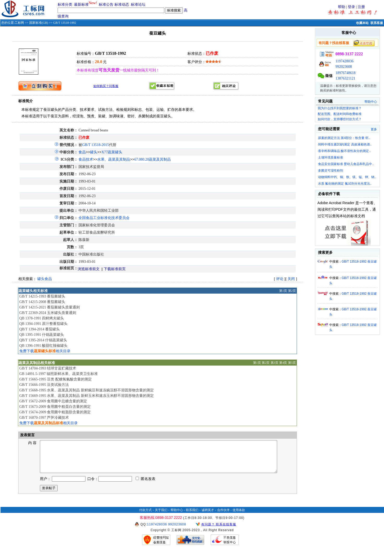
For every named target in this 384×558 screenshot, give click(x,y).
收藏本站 (362, 23)
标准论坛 (138, 5)
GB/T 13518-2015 (95, 145)
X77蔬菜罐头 (111, 152)
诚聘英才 (208, 516)
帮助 (341, 7)
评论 (279, 279)
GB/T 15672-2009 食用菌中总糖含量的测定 (53, 401)
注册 (361, 7)
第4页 (283, 363)
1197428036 (344, 61)
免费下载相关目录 (44, 351)
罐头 (93, 152)
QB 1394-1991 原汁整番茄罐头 (43, 324)
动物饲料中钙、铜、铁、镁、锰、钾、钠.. (347, 177)
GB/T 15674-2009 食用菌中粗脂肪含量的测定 (55, 412)
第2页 (292, 291)
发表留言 (27, 435)
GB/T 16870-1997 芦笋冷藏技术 (44, 418)
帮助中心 (370, 102)
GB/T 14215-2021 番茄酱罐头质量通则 (49, 307)
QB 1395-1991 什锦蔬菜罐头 (41, 335)
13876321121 (345, 78)
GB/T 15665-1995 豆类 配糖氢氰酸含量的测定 (55, 379)
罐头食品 (44, 279)
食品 (82, 152)
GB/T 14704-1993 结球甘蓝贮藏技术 (47, 368)
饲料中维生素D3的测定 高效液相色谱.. (344, 144)
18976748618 (346, 73)
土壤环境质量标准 (330, 157)
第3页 (274, 363)
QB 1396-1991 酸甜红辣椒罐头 (43, 346)
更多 (374, 129)
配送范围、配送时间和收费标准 (340, 114)
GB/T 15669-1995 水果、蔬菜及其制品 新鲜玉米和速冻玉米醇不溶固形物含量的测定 (86, 396)
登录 (351, 7)
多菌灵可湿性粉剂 (330, 170)
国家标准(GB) (38, 23)
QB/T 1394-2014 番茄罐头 (39, 329)
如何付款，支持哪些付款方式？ (340, 119)
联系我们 (192, 516)
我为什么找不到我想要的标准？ (340, 108)
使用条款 (239, 516)
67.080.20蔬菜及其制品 (152, 159)
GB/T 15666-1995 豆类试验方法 (44, 385)
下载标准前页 (115, 269)
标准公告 (106, 5)
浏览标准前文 (89, 269)
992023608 (344, 67)
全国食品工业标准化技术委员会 (104, 218)
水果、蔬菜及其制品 (113, 159)
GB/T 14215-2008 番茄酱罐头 (42, 302)
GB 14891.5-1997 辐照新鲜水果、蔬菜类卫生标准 (58, 374)
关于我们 (161, 516)
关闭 (291, 279)
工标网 (19, 23)
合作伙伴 (223, 516)
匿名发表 (145, 485)
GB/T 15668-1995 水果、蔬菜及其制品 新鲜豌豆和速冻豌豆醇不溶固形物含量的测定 (86, 390)
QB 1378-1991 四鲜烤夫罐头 (41, 318)
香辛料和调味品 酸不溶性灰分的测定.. (344, 151)
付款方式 (145, 516)
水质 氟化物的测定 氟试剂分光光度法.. (344, 183)
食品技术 (85, 159)
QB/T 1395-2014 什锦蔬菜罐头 (43, 340)
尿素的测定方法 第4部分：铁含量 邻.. (344, 138)
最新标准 (81, 5)
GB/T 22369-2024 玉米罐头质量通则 (47, 313)
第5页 (292, 363)
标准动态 (121, 5)
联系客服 (376, 23)
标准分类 (65, 5)
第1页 (283, 291)
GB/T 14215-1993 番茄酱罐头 (42, 296)
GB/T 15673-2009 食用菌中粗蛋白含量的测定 (55, 407)
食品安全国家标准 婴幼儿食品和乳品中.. (346, 164)
